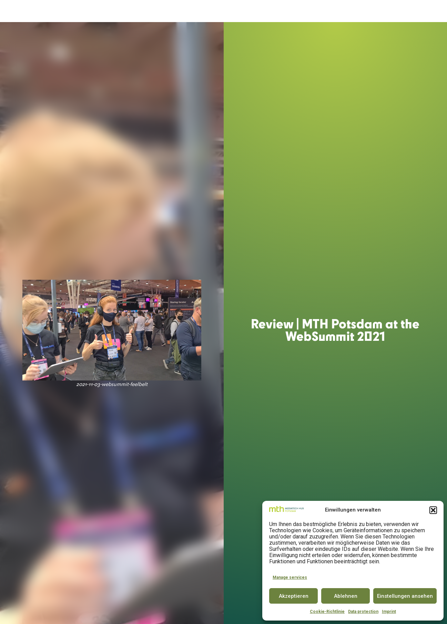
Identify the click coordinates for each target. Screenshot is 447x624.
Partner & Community (318, 11)
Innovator (231, 11)
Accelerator (174, 11)
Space (204, 11)
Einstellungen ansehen (405, 596)
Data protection (363, 611)
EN (429, 11)
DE (416, 11)
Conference (267, 11)
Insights (366, 11)
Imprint (389, 611)
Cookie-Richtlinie (327, 611)
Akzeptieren (293, 596)
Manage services (290, 577)
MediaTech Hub (128, 11)
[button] (433, 510)
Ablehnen (345, 596)
